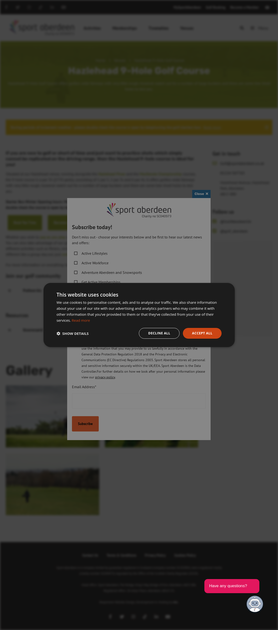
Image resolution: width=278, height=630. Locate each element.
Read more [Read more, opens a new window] (81, 320)
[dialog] (139, 315)
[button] (73, 333)
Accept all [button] (202, 333)
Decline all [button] (159, 333)
